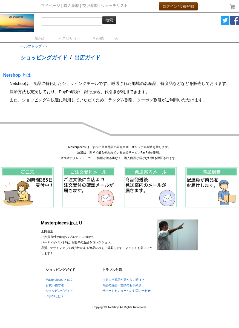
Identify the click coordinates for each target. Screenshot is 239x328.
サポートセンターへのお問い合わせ (126, 290)
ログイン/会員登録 (178, 6)
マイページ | (51, 6)
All (117, 38)
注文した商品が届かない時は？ (123, 279)
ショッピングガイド (44, 57)
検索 (109, 20)
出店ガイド (87, 57)
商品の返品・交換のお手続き (122, 285)
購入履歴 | (72, 6)
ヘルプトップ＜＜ (35, 46)
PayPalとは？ (55, 296)
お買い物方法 (55, 285)
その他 (98, 38)
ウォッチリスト (114, 6)
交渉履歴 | (91, 6)
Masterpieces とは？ (59, 279)
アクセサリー (69, 38)
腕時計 (40, 38)
